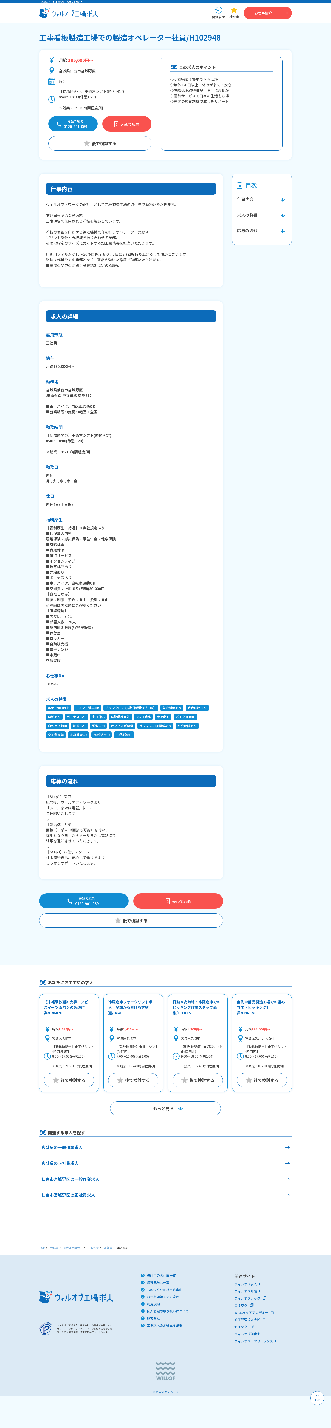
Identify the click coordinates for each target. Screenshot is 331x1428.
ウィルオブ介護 (245, 1323)
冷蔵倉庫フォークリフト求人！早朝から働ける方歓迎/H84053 (130, 1039)
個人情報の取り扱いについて (168, 1343)
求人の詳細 (64, 317)
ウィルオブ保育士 (247, 1366)
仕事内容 (62, 190)
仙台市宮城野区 (73, 1280)
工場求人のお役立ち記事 (164, 1357)
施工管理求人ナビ (247, 1352)
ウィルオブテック (247, 1330)
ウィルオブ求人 (245, 1316)
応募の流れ (64, 782)
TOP (42, 1280)
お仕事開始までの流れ (163, 1329)
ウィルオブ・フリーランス (253, 1373)
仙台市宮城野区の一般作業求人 (70, 1211)
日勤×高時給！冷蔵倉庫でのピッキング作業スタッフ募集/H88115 (196, 1039)
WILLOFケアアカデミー (251, 1345)
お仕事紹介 (267, 13)
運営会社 (153, 1350)
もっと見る (163, 1141)
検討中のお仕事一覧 (161, 1308)
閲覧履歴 (218, 17)
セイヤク (240, 1359)
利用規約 (153, 1336)
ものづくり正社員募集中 (164, 1322)
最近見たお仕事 (158, 1315)
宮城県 (54, 1280)
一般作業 (93, 1280)
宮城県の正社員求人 (60, 1196)
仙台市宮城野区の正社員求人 (68, 1227)
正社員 (108, 1280)
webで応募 (130, 125)
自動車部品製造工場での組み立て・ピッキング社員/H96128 (261, 1039)
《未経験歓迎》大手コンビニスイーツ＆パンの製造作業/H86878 (68, 1039)
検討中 (234, 17)
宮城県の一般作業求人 (62, 1180)
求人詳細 (122, 1280)
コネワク (240, 1337)
